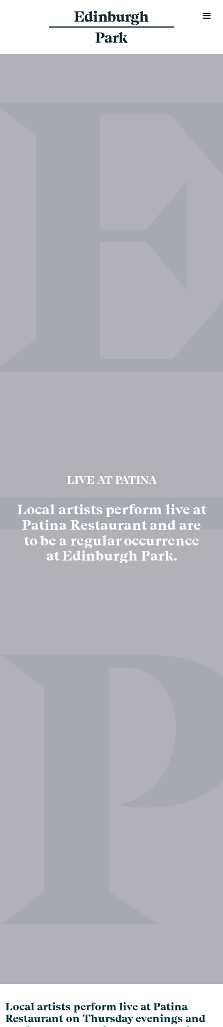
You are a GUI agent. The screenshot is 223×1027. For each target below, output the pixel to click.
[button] (207, 16)
